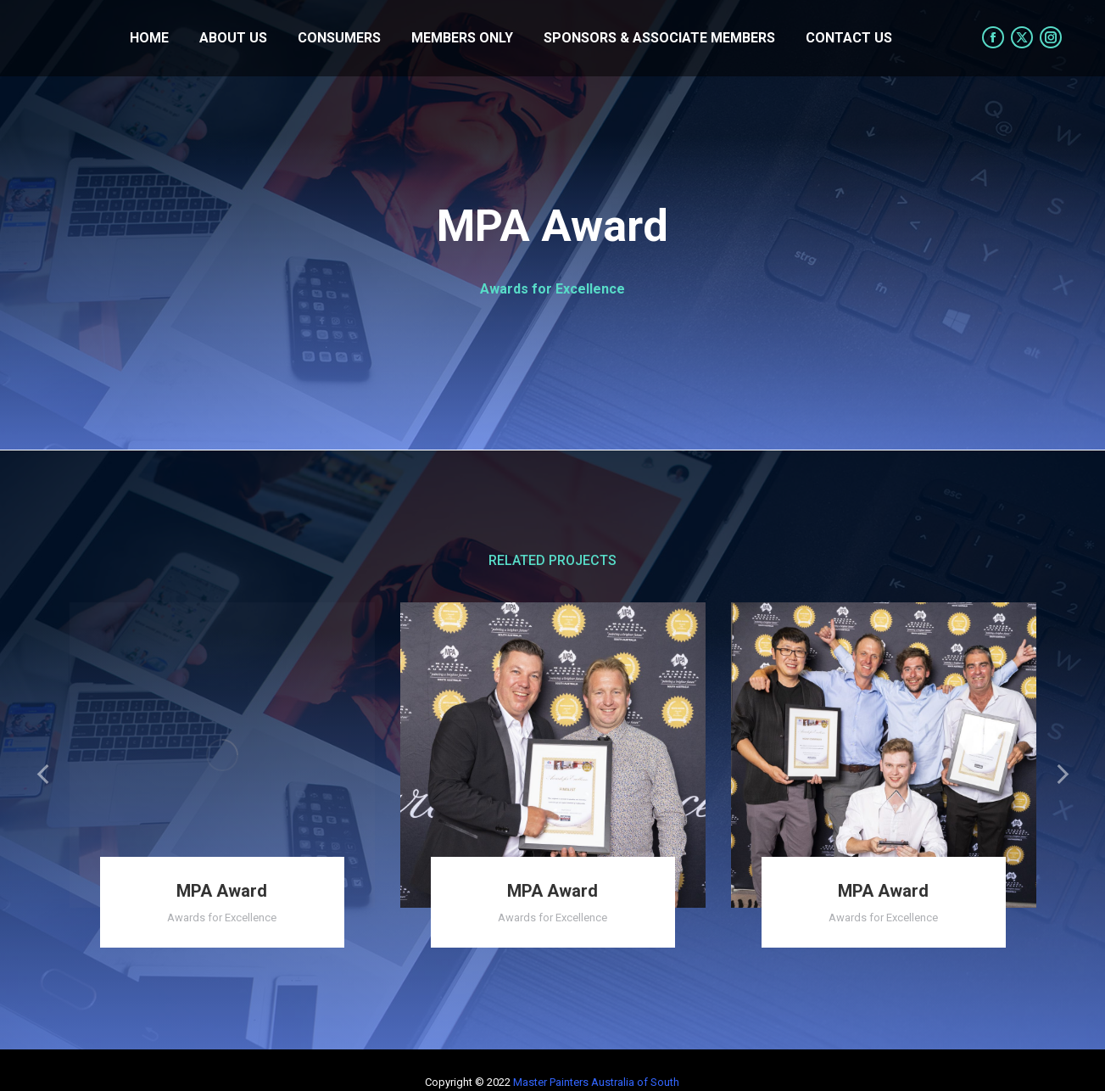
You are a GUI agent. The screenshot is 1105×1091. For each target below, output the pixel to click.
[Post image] (222, 755)
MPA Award (221, 891)
